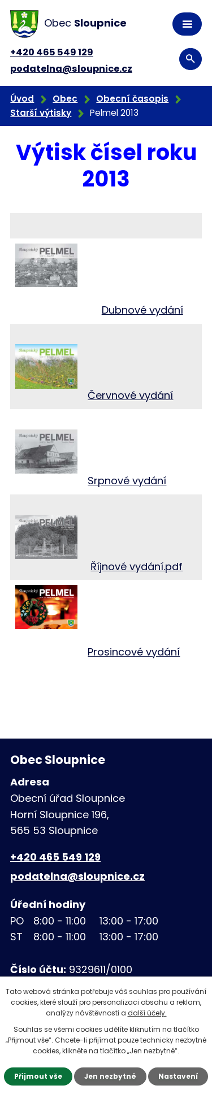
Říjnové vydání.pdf (136, 566)
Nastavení (178, 1076)
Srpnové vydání (127, 481)
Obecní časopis (132, 99)
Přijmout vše (38, 1076)
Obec (65, 99)
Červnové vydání (130, 395)
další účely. (147, 1013)
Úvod (22, 99)
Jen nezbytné (110, 1076)
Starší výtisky (40, 113)
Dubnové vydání (142, 310)
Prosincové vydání (134, 652)
